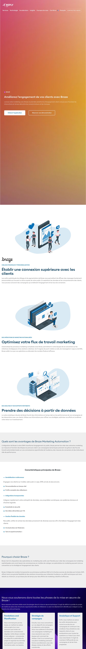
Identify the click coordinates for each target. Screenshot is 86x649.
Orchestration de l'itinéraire (14, 528)
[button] (43, 477)
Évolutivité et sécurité (12, 507)
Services (5, 10)
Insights (32, 10)
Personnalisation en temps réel (15, 486)
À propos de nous (42, 10)
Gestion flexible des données (15, 516)
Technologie (14, 10)
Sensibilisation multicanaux (14, 477)
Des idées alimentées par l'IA (15, 511)
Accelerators (23, 10)
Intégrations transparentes (14, 496)
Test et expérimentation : (13, 532)
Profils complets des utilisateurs (16, 490)
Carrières (53, 10)
